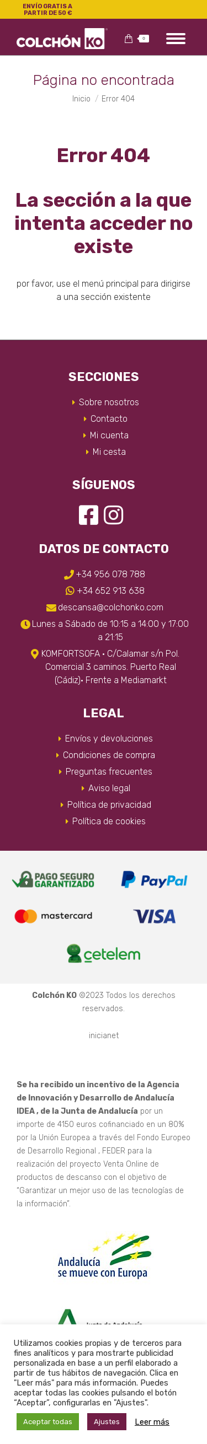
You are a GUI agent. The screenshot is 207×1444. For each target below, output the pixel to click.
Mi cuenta (109, 435)
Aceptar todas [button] (47, 1422)
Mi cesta (109, 452)
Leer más (152, 1422)
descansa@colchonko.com (110, 607)
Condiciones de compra (109, 755)
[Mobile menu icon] (175, 38)
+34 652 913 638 (111, 591)
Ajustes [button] (107, 1422)
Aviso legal (109, 788)
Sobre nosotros (109, 402)
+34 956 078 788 (110, 574)
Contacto (109, 419)
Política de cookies (109, 821)
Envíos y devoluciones (109, 738)
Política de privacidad (109, 804)
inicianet (104, 1035)
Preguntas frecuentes (109, 771)
